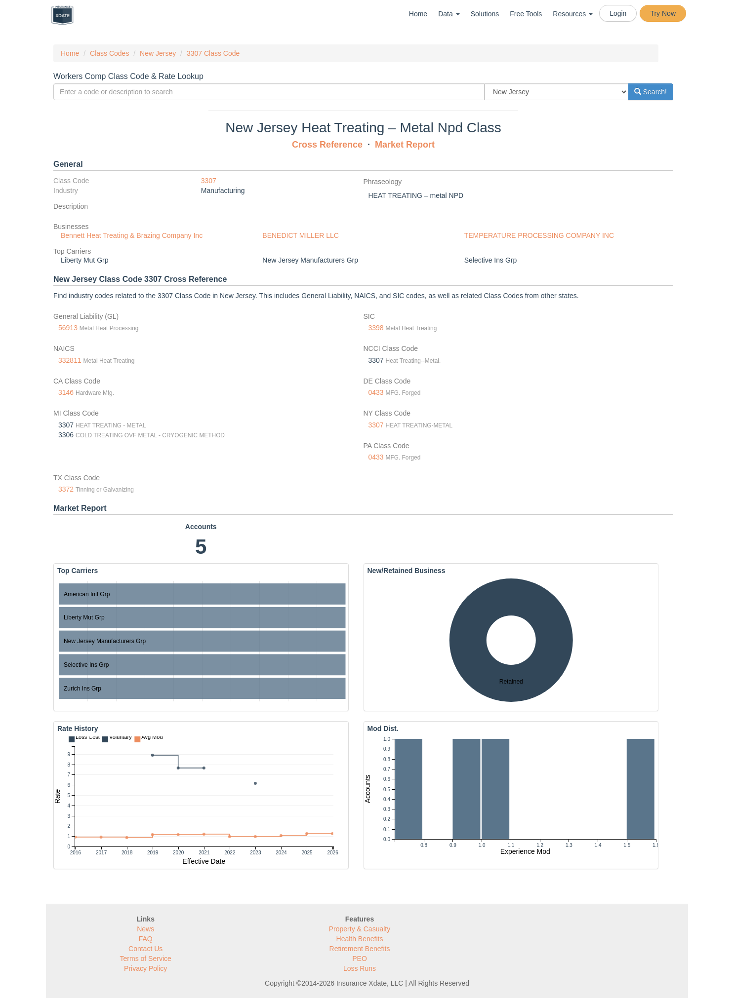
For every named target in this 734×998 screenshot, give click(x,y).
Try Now (663, 13)
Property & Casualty (360, 929)
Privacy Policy (145, 968)
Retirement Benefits (359, 949)
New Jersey (158, 53)
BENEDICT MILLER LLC (300, 235)
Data (448, 14)
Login (618, 13)
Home (418, 14)
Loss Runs (359, 968)
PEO (359, 958)
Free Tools (526, 14)
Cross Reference (327, 145)
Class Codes (109, 53)
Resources (573, 14)
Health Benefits (359, 939)
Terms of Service (145, 958)
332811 (70, 360)
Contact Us (145, 949)
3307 (208, 181)
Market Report (405, 145)
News (145, 929)
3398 (376, 328)
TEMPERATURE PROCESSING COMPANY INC (539, 235)
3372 (66, 489)
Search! (650, 92)
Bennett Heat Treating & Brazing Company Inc (132, 235)
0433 (376, 392)
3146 (66, 392)
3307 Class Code (213, 53)
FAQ (146, 939)
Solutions (485, 14)
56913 (68, 328)
